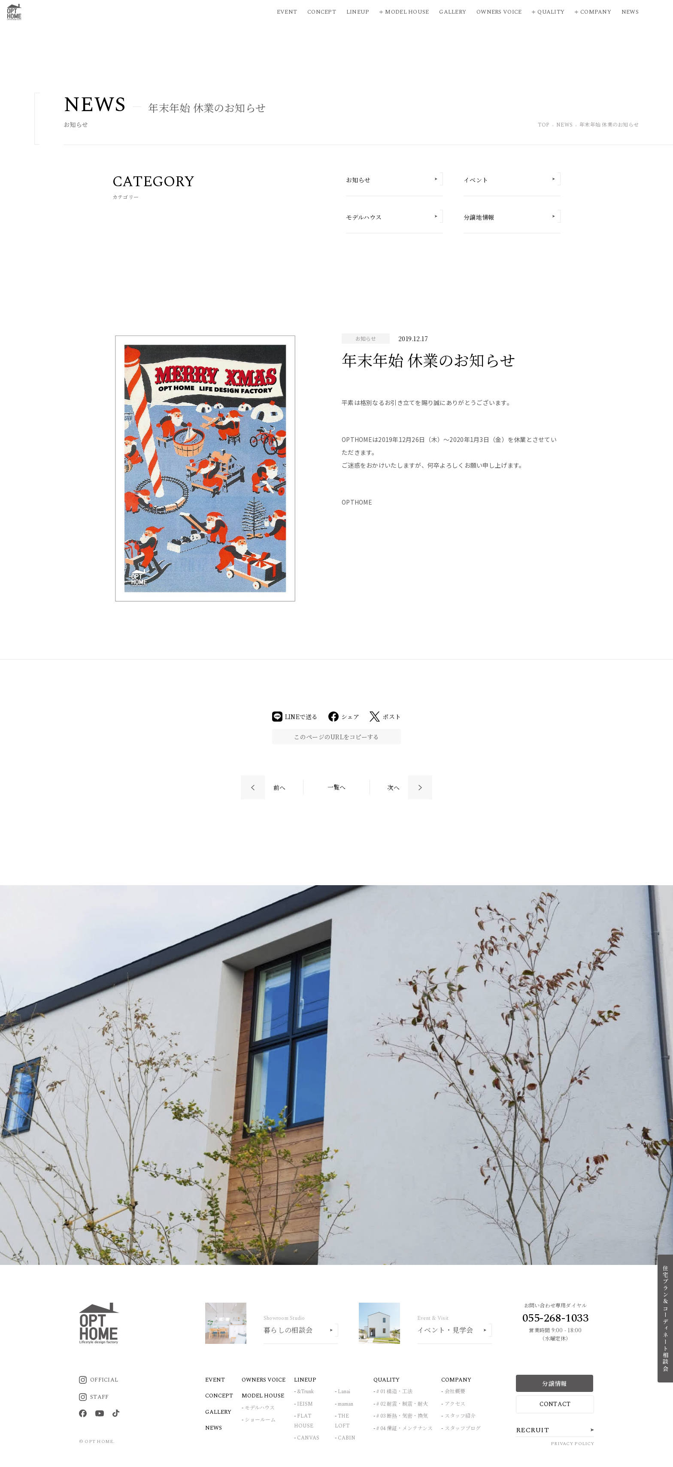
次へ (393, 787)
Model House (407, 12)
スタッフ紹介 (460, 1416)
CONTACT (555, 1404)
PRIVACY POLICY (572, 1443)
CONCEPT (219, 1395)
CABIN (346, 1438)
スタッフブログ (463, 1429)
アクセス (455, 1404)
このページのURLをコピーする (336, 736)
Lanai (344, 1392)
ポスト (385, 716)
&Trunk (305, 1392)
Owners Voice (498, 12)
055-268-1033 (555, 1318)
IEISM (305, 1404)
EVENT (215, 1380)
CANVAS (308, 1438)
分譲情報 (554, 1383)
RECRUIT (532, 1430)
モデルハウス (260, 1408)
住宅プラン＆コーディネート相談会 (665, 1318)
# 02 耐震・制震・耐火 (402, 1404)
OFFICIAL (98, 1380)
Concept (321, 12)
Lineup (358, 12)
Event (287, 12)
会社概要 (455, 1392)
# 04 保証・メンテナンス (404, 1429)
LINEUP (305, 1380)
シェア (344, 716)
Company (595, 12)
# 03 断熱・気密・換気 (402, 1416)
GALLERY (218, 1412)
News (630, 12)
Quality (550, 12)
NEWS (564, 125)
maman (345, 1404)
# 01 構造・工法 (394, 1392)
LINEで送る (295, 716)
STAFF (94, 1397)
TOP (543, 125)
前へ (279, 787)
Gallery (452, 12)
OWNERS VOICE (263, 1380)
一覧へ (336, 787)
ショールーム (260, 1420)
